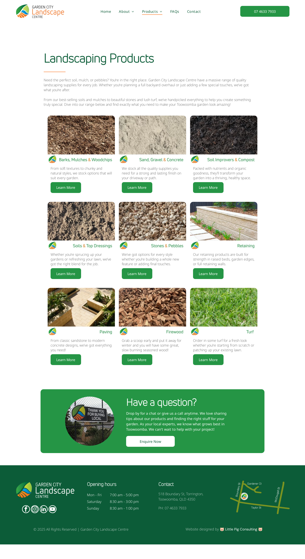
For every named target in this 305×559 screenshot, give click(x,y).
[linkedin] (44, 524)
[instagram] (35, 524)
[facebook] (26, 524)
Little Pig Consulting (241, 543)
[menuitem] (106, 11)
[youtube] (52, 524)
